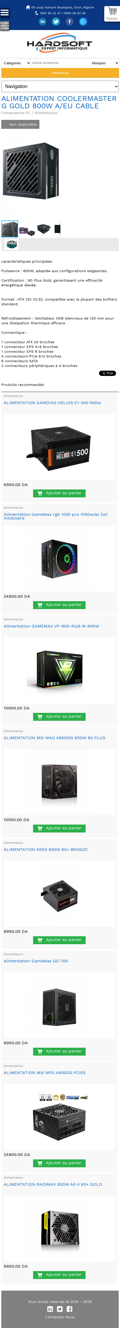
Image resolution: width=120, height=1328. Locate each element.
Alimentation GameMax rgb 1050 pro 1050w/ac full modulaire (55, 516)
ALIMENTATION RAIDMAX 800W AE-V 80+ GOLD (53, 1184)
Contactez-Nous (60, 1317)
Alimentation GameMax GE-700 (36, 960)
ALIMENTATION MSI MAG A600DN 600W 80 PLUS (54, 737)
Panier (112, 18)
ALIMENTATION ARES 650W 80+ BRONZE (46, 849)
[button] (55, 119)
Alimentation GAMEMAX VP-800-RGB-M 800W (51, 626)
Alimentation (13, 396)
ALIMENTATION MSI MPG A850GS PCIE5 (44, 1072)
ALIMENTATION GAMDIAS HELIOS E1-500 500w (52, 402)
